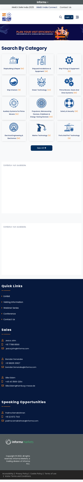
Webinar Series (10, 307)
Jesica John (9, 340)
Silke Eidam (8, 377)
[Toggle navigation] (77, 17)
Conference (9, 313)
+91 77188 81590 (10, 344)
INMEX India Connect (46, 7)
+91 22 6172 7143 (11, 416)
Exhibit (6, 296)
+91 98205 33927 (11, 363)
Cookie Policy (36, 473)
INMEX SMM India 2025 (23, 7)
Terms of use (50, 473)
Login (68, 17)
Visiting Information (12, 302)
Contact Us (65, 7)
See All (41, 147)
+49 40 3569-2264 (12, 381)
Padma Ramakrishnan (13, 412)
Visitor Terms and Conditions (18, 476)
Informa (41, 2)
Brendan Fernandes (12, 359)
